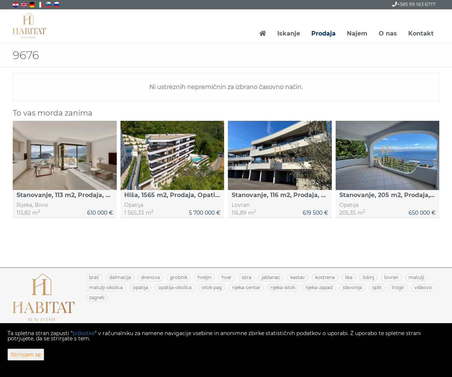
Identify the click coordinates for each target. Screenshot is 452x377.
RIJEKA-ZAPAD (319, 287)
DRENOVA (150, 277)
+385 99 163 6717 (414, 4)
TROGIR (398, 287)
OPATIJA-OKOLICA (175, 287)
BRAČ (94, 277)
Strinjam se (26, 354)
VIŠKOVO (423, 287)
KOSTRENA (325, 277)
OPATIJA (140, 287)
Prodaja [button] (323, 33)
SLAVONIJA (352, 287)
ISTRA (246, 277)
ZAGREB (96, 297)
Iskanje (288, 33)
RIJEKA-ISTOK (283, 287)
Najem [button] (357, 33)
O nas (388, 33)
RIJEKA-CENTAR (246, 287)
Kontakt (421, 33)
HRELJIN (204, 277)
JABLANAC (271, 277)
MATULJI (416, 277)
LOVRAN (391, 277)
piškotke (84, 333)
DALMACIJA (120, 277)
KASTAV (297, 277)
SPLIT (377, 287)
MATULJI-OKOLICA (106, 287)
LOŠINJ (368, 277)
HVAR (227, 277)
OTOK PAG (212, 287)
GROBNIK (178, 277)
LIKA (348, 277)
